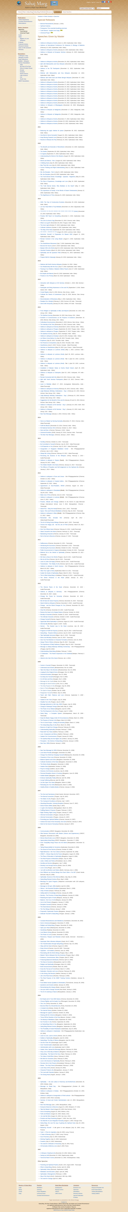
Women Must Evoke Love (47, 838)
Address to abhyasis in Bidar (48, 513)
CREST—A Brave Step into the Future (51, 854)
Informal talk (43, 624)
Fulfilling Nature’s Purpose (47, 810)
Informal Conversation (46, 815)
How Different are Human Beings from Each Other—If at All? (58, 872)
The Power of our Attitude (47, 709)
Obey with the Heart (46, 946)
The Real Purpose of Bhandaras (49, 858)
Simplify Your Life (45, 702)
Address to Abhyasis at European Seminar (53, 52)
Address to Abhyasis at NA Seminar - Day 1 (53, 409)
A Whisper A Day (23, 55)
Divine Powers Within (46, 805)
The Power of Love (45, 934)
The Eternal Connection (47, 796)
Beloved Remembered (46, 23)
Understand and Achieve (47, 667)
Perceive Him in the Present (48, 1063)
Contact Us (98, 2)
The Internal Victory (46, 1010)
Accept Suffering (45, 780)
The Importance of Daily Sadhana (50, 644)
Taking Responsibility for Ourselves (50, 847)
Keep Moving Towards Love (48, 137)
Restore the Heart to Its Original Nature (51, 612)
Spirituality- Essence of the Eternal (50, 877)
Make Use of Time (45, 495)
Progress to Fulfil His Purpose (48, 630)
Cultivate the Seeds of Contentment (51, 294)
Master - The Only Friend (47, 1065)
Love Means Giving (45, 932)
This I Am (43, 1003)
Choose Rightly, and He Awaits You (50, 1001)
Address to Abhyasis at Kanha (49, 43)
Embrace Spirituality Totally (48, 778)
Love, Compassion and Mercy (48, 734)
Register (88, 2)
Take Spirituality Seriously (47, 635)
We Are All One (44, 559)
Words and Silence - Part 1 (48, 160)
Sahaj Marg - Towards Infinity (48, 633)
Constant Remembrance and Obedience (51, 920)
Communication (44, 831)
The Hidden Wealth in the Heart (49, 465)
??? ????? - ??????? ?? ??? (48, 232)
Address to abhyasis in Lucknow (49, 497)
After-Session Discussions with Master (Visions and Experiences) (59, 833)
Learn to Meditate (45, 384)
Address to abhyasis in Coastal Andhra (52, 481)
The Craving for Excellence (48, 801)
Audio (20, 35)
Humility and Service (46, 863)
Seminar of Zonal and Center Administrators (53, 1100)
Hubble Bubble (44, 775)
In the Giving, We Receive (47, 973)
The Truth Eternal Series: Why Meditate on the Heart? (57, 186)
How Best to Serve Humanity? (49, 135)
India (21, 64)
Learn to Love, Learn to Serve (48, 1035)
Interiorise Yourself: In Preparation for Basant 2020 (56, 234)
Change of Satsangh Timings (48, 706)
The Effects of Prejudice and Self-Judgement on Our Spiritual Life (59, 467)
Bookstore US (76, 1187)
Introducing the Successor (47, 545)
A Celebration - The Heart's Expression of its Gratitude (56, 653)
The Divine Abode (45, 764)
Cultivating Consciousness (47, 322)
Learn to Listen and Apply (47, 561)
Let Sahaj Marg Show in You (48, 1024)
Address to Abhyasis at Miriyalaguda (51, 105)
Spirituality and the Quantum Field (50, 252)
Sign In (93, 2)
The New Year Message (47, 434)
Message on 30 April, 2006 (48, 886)
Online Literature (23, 27)
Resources (95, 1185)
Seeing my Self (44, 1155)
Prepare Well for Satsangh (47, 257)
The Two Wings (44, 909)
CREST (57, 1191)
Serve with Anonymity (46, 303)
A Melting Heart (44, 163)
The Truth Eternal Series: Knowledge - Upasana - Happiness (57, 176)
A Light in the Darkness (47, 808)
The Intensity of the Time (47, 324)
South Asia (23, 79)
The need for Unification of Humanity (50, 1143)
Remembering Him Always (47, 987)
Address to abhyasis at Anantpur (49, 336)
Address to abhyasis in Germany (51, 591)
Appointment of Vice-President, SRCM (52, 485)
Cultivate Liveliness (45, 227)
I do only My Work (45, 1116)
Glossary (21, 49)
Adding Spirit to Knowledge (48, 893)
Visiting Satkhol (96, 1193)
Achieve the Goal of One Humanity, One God (53, 821)
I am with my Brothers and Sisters (50, 870)
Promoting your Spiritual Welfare (49, 819)
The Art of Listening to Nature (48, 992)
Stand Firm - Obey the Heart (48, 508)
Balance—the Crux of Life (47, 900)
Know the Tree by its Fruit (47, 969)
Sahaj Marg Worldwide (61, 1185)
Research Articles (23, 46)
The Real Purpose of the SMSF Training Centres (55, 978)
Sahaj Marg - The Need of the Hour (50, 1054)
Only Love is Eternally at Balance (49, 1051)
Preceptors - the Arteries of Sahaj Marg (51, 741)
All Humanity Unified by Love (48, 1146)
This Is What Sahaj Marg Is (48, 575)
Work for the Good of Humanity (49, 824)
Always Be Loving (45, 453)
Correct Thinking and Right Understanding (52, 167)
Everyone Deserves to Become (49, 1107)
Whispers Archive (23, 57)
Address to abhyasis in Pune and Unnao (52, 476)
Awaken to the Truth (46, 699)
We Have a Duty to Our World (49, 557)
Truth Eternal (23, 31)
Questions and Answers (47, 985)
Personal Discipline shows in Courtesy (51, 773)
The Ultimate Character (47, 617)
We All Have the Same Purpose (49, 601)
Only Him (43, 610)
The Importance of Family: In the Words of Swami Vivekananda (58, 190)
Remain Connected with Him (48, 377)
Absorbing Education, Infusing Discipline (51, 803)
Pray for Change (45, 768)
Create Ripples (44, 292)
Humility (42, 442)
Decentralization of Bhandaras (49, 299)
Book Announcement (46, 966)
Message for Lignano (46, 1012)
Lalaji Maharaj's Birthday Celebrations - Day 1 (54, 395)
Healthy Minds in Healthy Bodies (49, 787)
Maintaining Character (46, 534)
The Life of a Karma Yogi (47, 220)
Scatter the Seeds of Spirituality (49, 573)
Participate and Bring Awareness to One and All (54, 287)
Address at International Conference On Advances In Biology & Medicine (62, 45)
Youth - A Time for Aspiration (48, 1132)
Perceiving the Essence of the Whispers (53, 455)
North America (24, 73)
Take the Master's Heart (47, 1109)
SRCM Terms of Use (58, 1210)
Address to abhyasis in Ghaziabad (50, 490)
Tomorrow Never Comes (47, 1157)
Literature (40, 16)
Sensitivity (43, 930)
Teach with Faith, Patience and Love (52, 695)
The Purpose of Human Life (48, 720)
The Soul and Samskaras (47, 794)
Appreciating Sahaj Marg (47, 840)
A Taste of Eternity (45, 1134)
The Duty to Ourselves (46, 962)
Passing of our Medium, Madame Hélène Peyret (54, 269)
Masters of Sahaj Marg (25, 1185)
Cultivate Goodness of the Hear (49, 762)
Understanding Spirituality (47, 729)
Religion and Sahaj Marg (47, 925)
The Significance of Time (47, 195)
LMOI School (58, 1193)
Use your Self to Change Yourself (49, 989)
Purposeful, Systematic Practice (49, 911)
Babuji (20, 1189)
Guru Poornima (44, 1136)
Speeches (21, 29)
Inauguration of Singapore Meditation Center (54, 449)
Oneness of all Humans (47, 771)
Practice (39, 1185)
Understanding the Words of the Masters (52, 156)
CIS (21, 77)
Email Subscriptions (97, 1189)
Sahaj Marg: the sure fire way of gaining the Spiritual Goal (57, 1123)
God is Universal (45, 923)
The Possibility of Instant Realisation (50, 1028)
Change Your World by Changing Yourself (52, 755)
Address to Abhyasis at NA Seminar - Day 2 (53, 404)
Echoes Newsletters (24, 63)
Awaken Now (44, 766)
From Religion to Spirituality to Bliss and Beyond (54, 310)
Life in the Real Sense (46, 975)
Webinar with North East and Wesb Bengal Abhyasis (56, 77)
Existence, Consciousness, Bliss (49, 957)
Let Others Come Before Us (48, 338)
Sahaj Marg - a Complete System (51, 713)
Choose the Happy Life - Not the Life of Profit (54, 524)
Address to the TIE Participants (50, 68)
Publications (22, 18)
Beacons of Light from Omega (48, 727)
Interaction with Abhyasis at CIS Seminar (52, 283)
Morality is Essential (46, 614)
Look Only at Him (45, 1067)
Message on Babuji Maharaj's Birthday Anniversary (55, 646)
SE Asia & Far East (25, 66)
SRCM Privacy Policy (69, 1210)
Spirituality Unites (45, 1169)
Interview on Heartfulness (47, 347)
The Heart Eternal (45, 907)
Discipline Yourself (45, 904)
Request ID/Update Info (98, 1187)
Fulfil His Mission (45, 425)
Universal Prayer (24, 33)
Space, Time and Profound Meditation (51, 511)
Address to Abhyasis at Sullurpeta (50, 372)
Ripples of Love (24, 38)
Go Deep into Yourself (46, 676)
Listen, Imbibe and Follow (47, 861)
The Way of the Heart (46, 229)
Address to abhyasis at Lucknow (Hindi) (52, 349)
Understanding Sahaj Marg (48, 651)
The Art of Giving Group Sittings (49, 522)
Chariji (20, 1191)
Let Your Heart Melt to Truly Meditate (50, 206)
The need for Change (46, 1178)
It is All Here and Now (46, 679)
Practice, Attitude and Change (49, 501)
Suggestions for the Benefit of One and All (52, 400)
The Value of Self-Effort (47, 1056)
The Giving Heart (45, 1074)
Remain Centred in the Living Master (51, 239)
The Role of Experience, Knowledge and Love (54, 181)
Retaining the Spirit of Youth (48, 897)
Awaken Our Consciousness (48, 736)
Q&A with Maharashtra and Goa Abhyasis (52, 64)
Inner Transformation (46, 1045)
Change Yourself (45, 619)
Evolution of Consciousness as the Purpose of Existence (57, 317)
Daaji (20, 1193)
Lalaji (20, 1187)
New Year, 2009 (45, 743)
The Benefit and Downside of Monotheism (52, 147)
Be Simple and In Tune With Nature (50, 999)
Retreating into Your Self (47, 784)
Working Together (45, 1139)
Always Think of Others (47, 642)
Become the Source (46, 245)
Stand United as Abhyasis (47, 603)
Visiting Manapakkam (97, 1191)
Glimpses (22, 40)
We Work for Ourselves (47, 1058)
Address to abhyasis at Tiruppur (49, 329)
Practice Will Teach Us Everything (50, 216)
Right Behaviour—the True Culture (50, 851)
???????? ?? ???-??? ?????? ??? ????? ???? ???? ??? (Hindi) (59, 211)
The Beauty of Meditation (47, 1019)
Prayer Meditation (41, 1191)
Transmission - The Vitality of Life (49, 564)
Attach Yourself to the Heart (48, 531)
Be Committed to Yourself (47, 444)
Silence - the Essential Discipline (49, 888)
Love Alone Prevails (46, 752)
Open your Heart (45, 927)
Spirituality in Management (48, 1174)
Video (20, 37)
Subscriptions (22, 23)
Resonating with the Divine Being (49, 953)
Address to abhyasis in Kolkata (49, 1091)
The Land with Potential (47, 1072)
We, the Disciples (45, 174)
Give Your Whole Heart (46, 529)
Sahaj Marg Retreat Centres (48, 879)
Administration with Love (47, 1047)
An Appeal (43, 153)
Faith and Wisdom (45, 1114)
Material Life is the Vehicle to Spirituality (52, 552)
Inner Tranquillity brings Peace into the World (53, 842)
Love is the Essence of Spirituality (50, 1061)
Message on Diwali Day (48, 1086)
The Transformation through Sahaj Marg (51, 943)
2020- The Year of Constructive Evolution (52, 202)
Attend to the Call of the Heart (48, 658)
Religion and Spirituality (47, 964)
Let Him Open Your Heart (47, 782)
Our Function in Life (46, 1022)
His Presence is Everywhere (48, 343)
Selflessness (44, 543)
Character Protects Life (47, 1070)
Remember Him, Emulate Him (51, 518)
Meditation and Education (47, 1171)
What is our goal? (45, 223)
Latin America (24, 75)
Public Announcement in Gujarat (49, 550)
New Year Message (45, 414)
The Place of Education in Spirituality (50, 856)
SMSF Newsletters (23, 81)
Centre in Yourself (45, 665)
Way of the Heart (45, 1176)
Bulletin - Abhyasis (23, 61)
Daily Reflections (23, 59)
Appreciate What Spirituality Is (49, 621)
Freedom (43, 1141)
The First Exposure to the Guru (49, 711)
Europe (22, 70)
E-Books (20, 42)
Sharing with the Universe (47, 1015)
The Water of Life (45, 799)
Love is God (43, 867)
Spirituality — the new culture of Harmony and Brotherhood (57, 1081)
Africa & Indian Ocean (26, 68)
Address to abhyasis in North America (51, 566)
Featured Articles (23, 44)
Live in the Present (45, 902)
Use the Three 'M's (45, 1042)
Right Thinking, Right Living (48, 812)
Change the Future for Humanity (51, 596)
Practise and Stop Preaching (48, 1118)
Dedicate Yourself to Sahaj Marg (49, 913)
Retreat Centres (59, 1189)
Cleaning (39, 1189)
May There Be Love (46, 165)
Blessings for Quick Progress (49, 881)
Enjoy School (44, 948)
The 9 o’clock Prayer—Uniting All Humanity (52, 722)
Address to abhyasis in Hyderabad (50, 1031)
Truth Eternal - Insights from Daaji (50, 30)
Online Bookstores (23, 19)
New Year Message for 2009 (48, 750)
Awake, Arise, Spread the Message (50, 1049)
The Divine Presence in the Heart (52, 577)
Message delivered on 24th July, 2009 (51, 704)
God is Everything (45, 1111)
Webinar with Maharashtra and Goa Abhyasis (55, 73)
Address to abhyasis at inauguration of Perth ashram (55, 1095)
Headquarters (58, 1187)
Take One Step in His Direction (49, 670)
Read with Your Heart (46, 732)
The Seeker (43, 151)
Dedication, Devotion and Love (49, 971)
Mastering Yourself (45, 1127)
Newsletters (21, 54)
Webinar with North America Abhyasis (51, 264)
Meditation (39, 1187)
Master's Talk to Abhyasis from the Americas (52, 955)
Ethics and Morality (45, 637)
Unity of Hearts (44, 890)
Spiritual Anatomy (45, 26)
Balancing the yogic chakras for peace (52, 130)
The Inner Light (44, 225)
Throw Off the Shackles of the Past (50, 1017)
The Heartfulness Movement (48, 243)
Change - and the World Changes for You (52, 605)
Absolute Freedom (45, 250)
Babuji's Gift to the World (47, 248)
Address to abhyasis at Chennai (49, 326)
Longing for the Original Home (49, 672)
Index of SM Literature (24, 47)
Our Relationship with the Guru (49, 266)
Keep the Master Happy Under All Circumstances (54, 718)
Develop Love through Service (49, 865)
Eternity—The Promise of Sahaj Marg (51, 895)
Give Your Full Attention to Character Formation (53, 640)
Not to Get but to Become (47, 536)
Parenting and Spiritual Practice (49, 1165)
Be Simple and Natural (46, 273)
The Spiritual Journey (46, 315)
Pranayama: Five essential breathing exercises (53, 28)
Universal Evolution (45, 432)
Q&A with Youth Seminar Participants (51, 379)
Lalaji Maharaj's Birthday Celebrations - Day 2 (54, 391)
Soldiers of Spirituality (46, 1038)
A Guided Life (44, 1008)
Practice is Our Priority (46, 276)
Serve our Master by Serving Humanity (51, 421)
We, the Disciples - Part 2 (47, 172)
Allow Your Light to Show (47, 570)
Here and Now (44, 430)
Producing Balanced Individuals (49, 959)
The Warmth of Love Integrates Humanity (52, 1120)
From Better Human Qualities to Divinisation (52, 982)
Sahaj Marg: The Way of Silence (49, 1040)
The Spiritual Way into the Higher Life (51, 738)
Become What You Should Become (50, 1006)
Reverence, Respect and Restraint (50, 937)
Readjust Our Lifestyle (46, 301)
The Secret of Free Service (48, 849)
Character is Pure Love (47, 757)
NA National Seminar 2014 (48, 428)
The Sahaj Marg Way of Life (48, 725)
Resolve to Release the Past (48, 139)
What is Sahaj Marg (46, 1167)
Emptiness (43, 340)
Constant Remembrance (25, 21)
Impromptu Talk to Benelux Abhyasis (50, 941)
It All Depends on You (46, 446)
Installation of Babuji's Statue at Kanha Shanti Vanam (57, 368)
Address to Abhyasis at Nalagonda (50, 109)
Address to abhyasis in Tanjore (49, 460)
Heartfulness (44, 345)
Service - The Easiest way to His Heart (53, 626)
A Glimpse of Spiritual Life (47, 1153)
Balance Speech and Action (48, 759)
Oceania (22, 72)
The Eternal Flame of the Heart (51, 587)
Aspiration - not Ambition (47, 950)
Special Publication (78, 1195)
